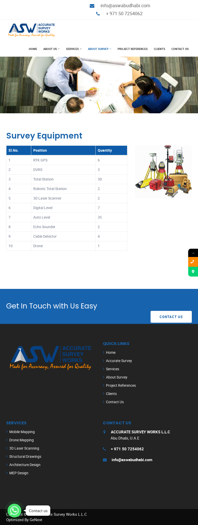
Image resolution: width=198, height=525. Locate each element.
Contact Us (180, 49)
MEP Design (18, 472)
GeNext (36, 519)
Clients (159, 49)
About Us (50, 49)
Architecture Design (24, 464)
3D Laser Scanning (24, 448)
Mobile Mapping (22, 431)
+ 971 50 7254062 (124, 13)
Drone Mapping (21, 439)
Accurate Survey (119, 360)
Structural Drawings (25, 456)
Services (72, 49)
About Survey (98, 49)
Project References (133, 49)
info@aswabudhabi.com (125, 5)
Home (33, 49)
